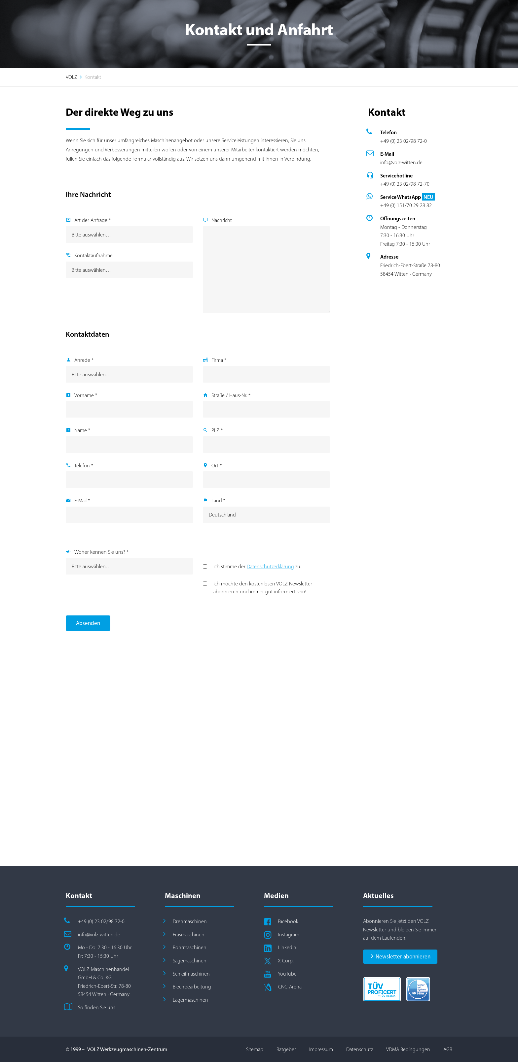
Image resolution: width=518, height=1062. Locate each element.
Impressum (321, 1049)
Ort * (216, 465)
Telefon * (83, 465)
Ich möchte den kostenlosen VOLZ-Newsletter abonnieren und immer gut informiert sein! (262, 587)
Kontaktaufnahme (93, 255)
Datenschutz (359, 1049)
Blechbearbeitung (192, 987)
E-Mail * (82, 500)
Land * (218, 500)
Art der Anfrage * (92, 220)
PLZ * (217, 430)
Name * (82, 430)
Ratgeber (286, 1049)
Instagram (288, 934)
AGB (447, 1049)
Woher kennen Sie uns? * (101, 552)
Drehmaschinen (190, 921)
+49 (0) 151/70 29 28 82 (406, 205)
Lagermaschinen (190, 1000)
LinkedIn (287, 947)
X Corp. (286, 960)
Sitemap (254, 1049)
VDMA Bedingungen (408, 1049)
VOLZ (71, 77)
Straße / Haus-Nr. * (230, 395)
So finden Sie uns (96, 1007)
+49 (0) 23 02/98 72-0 (403, 141)
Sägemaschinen (189, 960)
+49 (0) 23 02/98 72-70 (404, 184)
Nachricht (221, 220)
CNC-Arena (290, 987)
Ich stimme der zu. (257, 567)
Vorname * (85, 395)
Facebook (288, 921)
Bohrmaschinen (189, 947)
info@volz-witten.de (401, 162)
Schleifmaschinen (191, 974)
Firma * (218, 360)
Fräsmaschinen (188, 934)
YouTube (287, 974)
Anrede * (83, 360)
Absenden (88, 623)
